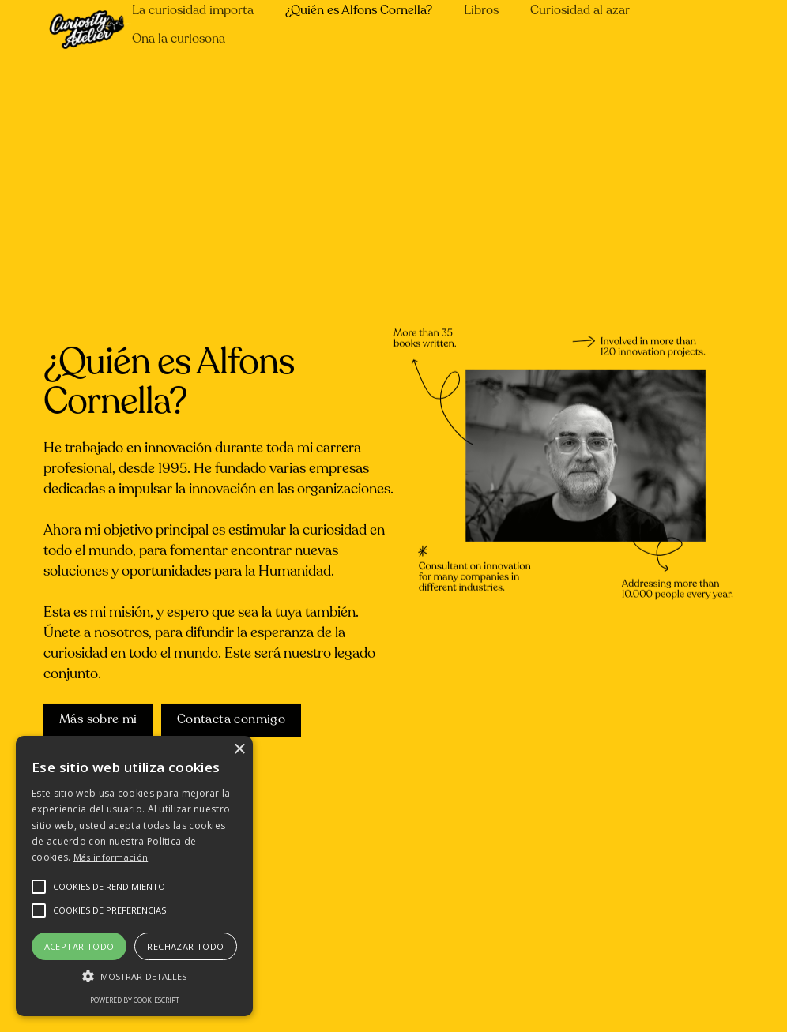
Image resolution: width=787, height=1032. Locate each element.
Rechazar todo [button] (185, 946)
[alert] (134, 876)
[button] (109, 887)
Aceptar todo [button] (79, 946)
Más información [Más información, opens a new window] (111, 857)
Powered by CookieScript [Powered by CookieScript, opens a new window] (134, 1000)
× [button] (239, 750)
